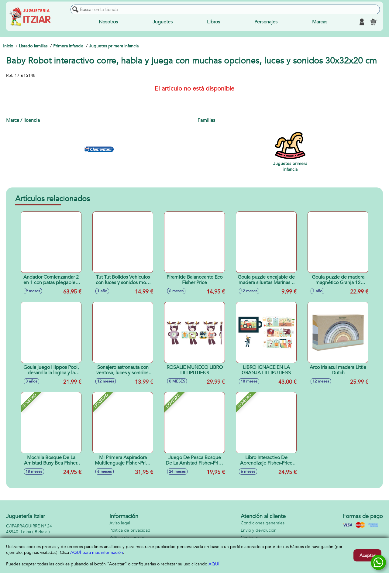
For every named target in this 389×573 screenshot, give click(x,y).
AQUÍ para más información (96, 552)
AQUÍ (213, 564)
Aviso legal (119, 523)
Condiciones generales (262, 523)
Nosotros (108, 22)
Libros (213, 22)
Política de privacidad (129, 530)
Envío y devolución (259, 530)
